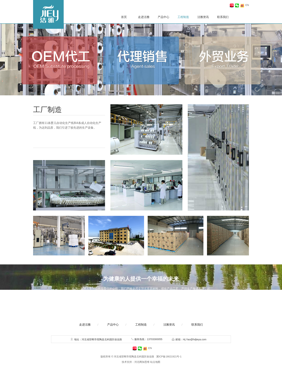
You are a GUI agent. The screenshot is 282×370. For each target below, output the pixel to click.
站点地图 (155, 361)
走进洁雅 (143, 17)
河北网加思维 (141, 361)
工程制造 (183, 17)
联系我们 (223, 17)
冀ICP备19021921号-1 (168, 356)
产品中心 (163, 17)
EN (247, 5)
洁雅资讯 (203, 17)
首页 (124, 17)
